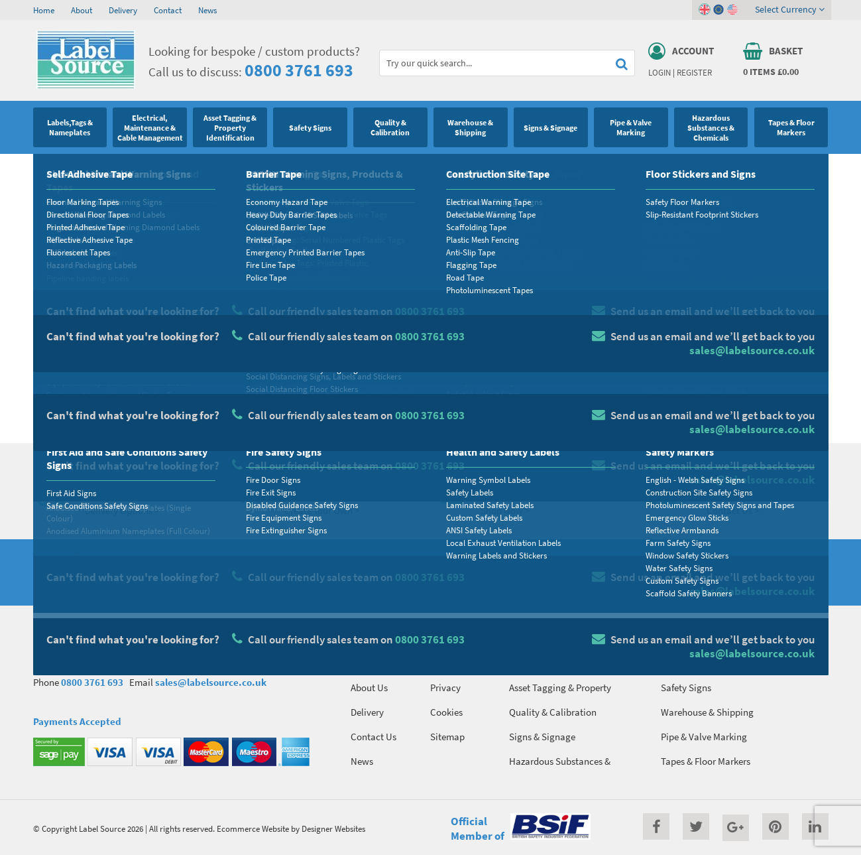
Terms (442, 663)
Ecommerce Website (253, 828)
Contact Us (373, 736)
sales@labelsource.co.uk (210, 682)
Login (659, 72)
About (81, 10)
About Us (369, 687)
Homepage (122, 402)
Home (43, 10)
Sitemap (447, 736)
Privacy (445, 687)
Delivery (123, 10)
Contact (168, 10)
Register (694, 72)
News (207, 10)
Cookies (446, 712)
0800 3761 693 (299, 70)
